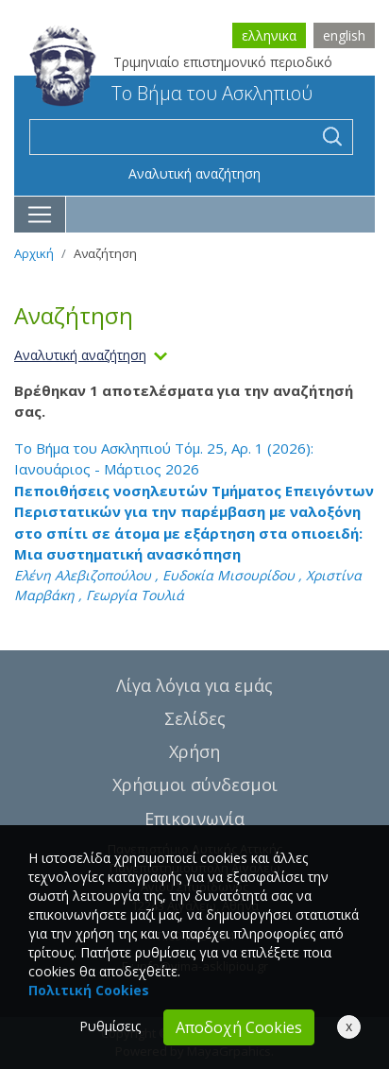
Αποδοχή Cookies (239, 1027)
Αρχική (34, 253)
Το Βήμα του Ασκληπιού (171, 93)
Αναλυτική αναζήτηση (194, 173)
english (344, 35)
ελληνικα (269, 35)
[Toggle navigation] (40, 215)
